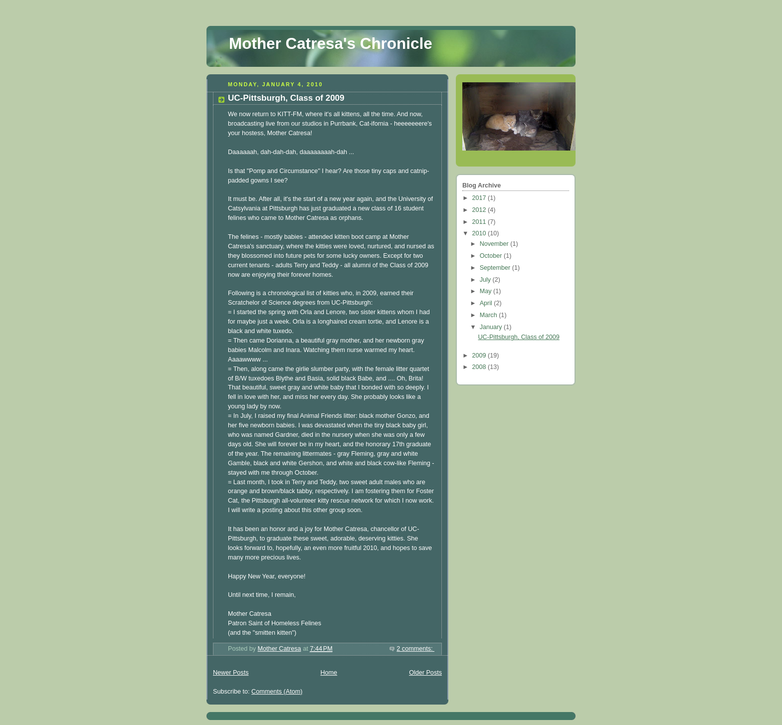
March (489, 315)
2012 (480, 209)
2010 (480, 233)
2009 (480, 355)
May (486, 291)
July (486, 279)
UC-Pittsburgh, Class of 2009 (286, 98)
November (495, 243)
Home (328, 672)
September (496, 267)
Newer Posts (230, 672)
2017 (480, 197)
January (492, 327)
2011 (480, 221)
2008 (480, 366)
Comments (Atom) (276, 691)
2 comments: (415, 648)
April (487, 303)
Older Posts (425, 672)
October (492, 255)
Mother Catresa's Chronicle (330, 43)
